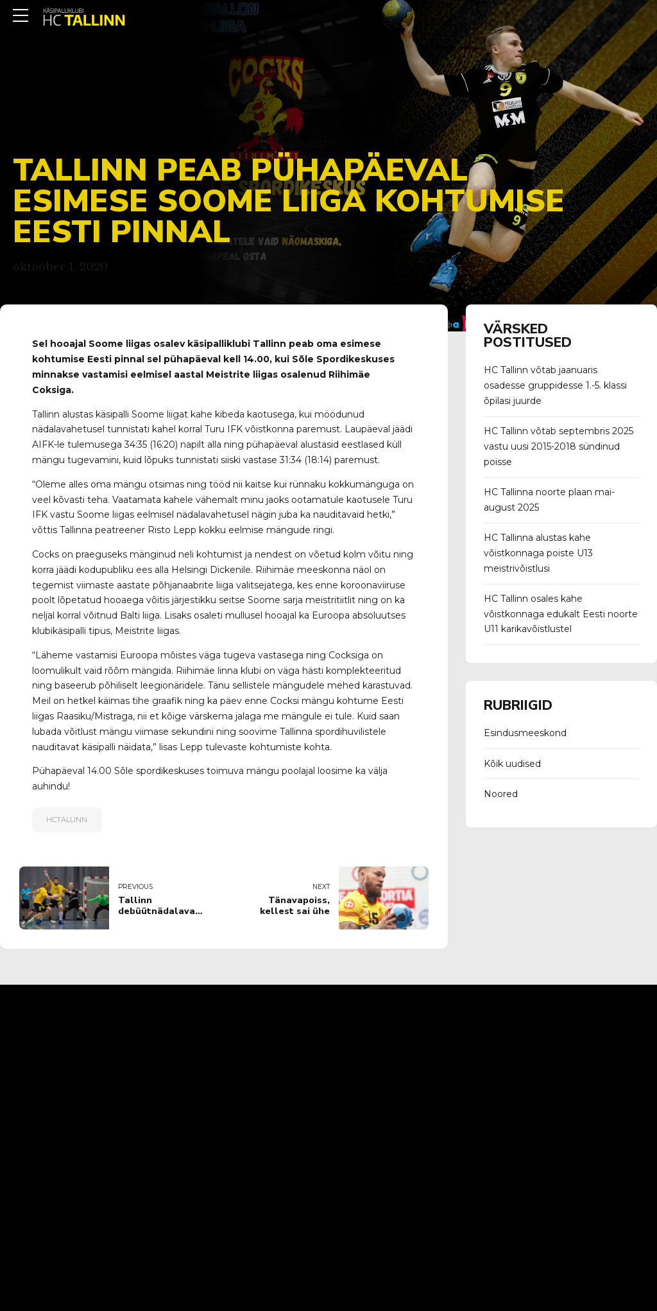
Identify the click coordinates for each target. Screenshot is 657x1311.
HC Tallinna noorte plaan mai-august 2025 (549, 499)
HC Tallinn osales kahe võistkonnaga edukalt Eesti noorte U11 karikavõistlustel (561, 614)
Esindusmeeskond (525, 733)
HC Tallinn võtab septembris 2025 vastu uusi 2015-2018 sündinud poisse (558, 446)
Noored (501, 794)
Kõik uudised (512, 764)
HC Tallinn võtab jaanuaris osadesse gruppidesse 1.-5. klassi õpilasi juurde (555, 385)
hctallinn (66, 819)
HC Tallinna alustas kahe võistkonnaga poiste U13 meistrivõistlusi (538, 553)
